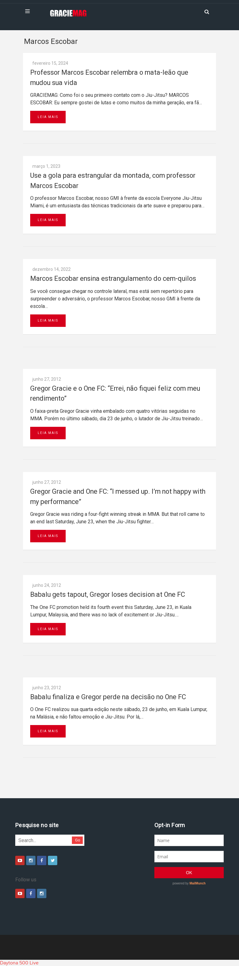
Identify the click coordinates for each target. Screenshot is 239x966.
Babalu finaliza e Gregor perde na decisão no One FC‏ (108, 697)
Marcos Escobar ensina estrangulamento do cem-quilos (113, 278)
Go (77, 840)
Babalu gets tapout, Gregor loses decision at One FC (107, 594)
